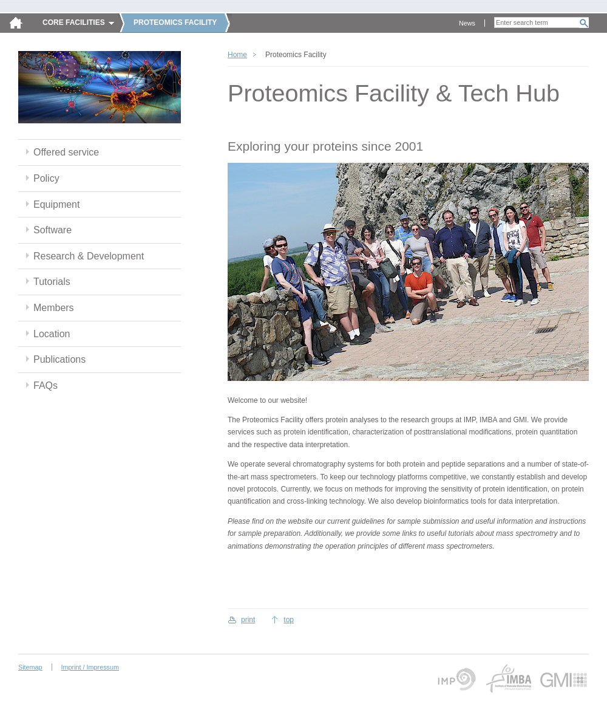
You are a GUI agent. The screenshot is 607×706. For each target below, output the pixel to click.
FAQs (45, 385)
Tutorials (51, 281)
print (248, 619)
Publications (59, 359)
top (288, 619)
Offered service (66, 152)
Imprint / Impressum (90, 667)
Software (52, 230)
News (467, 23)
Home (237, 54)
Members (53, 308)
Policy (46, 178)
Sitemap (30, 667)
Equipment (56, 204)
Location (51, 334)
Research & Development (88, 256)
